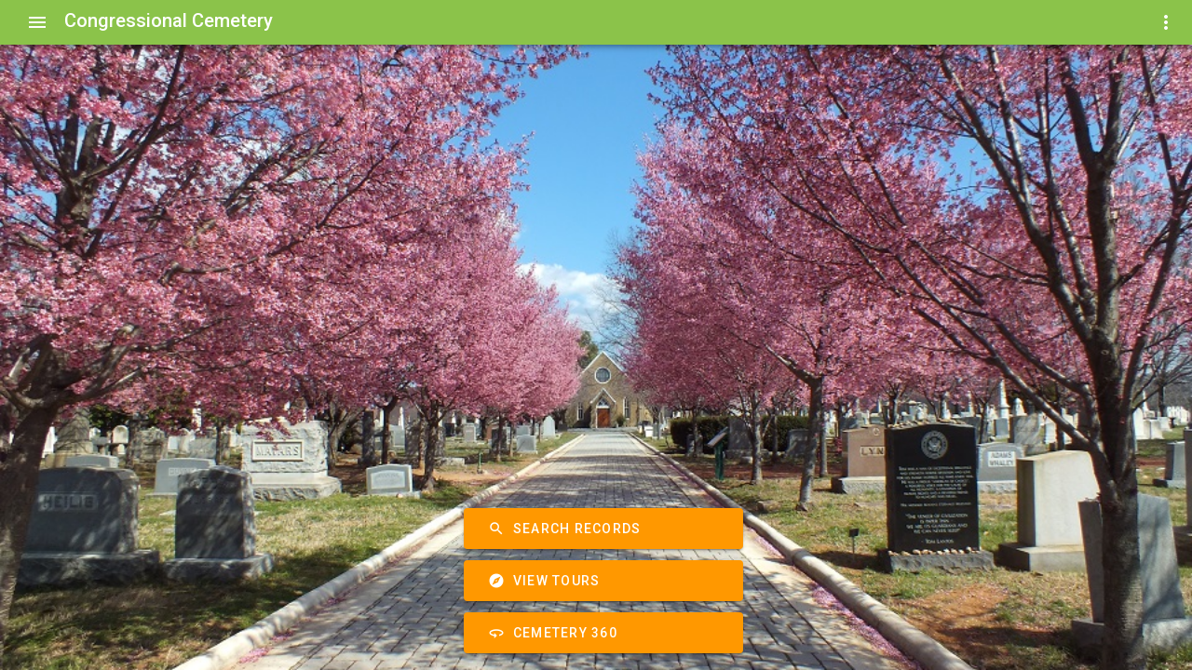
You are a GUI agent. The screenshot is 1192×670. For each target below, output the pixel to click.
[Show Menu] (37, 22)
